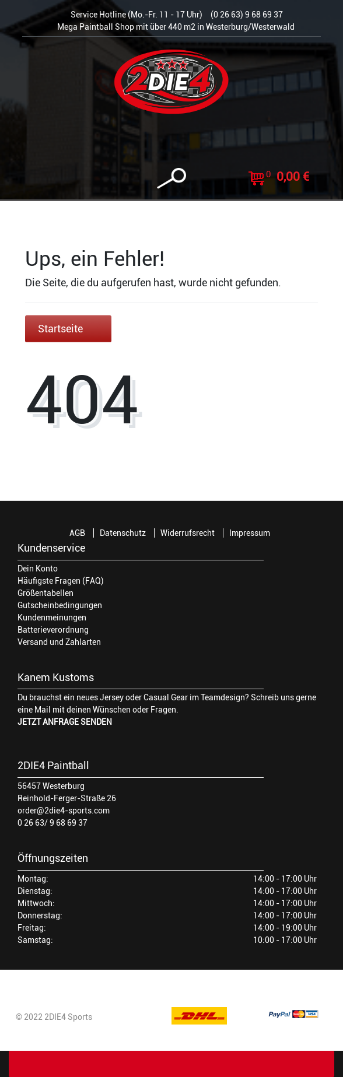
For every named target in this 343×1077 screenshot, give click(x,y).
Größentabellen (46, 593)
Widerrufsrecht (187, 533)
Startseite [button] (68, 329)
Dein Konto (38, 568)
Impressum (249, 533)
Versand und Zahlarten (59, 642)
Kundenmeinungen (52, 617)
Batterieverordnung (53, 629)
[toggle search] (171, 178)
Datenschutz (123, 533)
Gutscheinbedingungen (60, 605)
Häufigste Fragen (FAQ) (61, 580)
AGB (77, 533)
